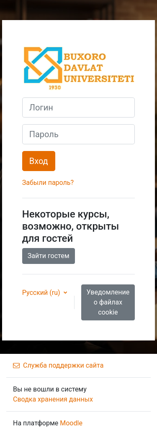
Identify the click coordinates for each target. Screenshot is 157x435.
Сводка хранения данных (53, 399)
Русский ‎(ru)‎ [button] (42, 293)
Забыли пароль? (48, 183)
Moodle (71, 423)
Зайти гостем (48, 256)
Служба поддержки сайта (58, 365)
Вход (38, 161)
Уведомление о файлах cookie (108, 302)
